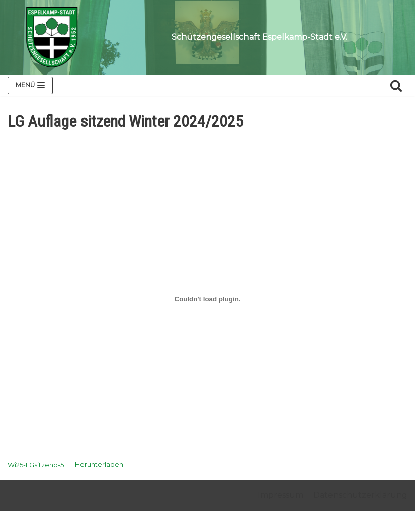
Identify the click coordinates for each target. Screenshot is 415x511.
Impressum (280, 495)
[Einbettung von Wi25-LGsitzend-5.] (207, 299)
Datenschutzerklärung (360, 495)
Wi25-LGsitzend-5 (36, 465)
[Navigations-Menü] (30, 85)
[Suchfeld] (396, 85)
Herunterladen (99, 465)
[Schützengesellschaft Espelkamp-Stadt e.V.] (52, 37)
